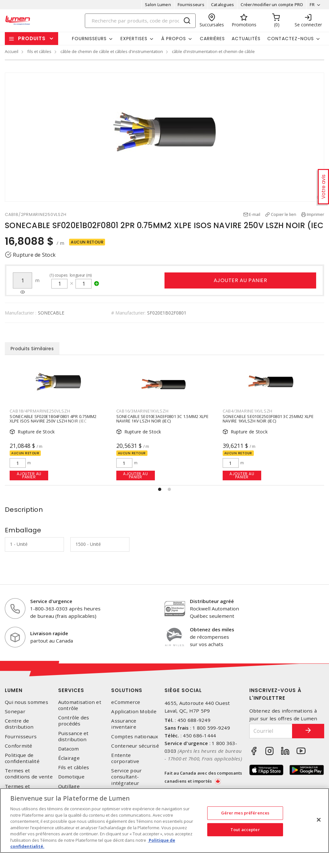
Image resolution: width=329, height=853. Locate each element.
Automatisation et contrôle (79, 705)
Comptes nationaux (134, 736)
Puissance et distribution (73, 736)
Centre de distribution (19, 724)
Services (71, 690)
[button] (159, 489)
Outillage (69, 786)
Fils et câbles (73, 767)
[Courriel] (271, 731)
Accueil (11, 51)
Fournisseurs (191, 4)
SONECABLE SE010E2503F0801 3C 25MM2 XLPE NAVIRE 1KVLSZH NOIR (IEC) (268, 419)
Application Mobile (133, 711)
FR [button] (312, 4)
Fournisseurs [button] (89, 38)
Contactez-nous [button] (290, 38)
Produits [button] (32, 38)
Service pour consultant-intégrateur (126, 777)
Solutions (126, 690)
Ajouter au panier (240, 280)
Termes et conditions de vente (29, 774)
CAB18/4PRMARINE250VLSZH (40, 411)
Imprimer (315, 214)
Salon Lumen (158, 4)
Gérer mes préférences (245, 813)
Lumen (13, 690)
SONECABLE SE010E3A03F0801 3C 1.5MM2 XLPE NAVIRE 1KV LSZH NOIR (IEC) (162, 419)
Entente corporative (125, 758)
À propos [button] (173, 38)
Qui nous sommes (26, 702)
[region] (164, 820)
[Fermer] (319, 820)
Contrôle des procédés (73, 721)
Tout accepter (245, 829)
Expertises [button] (133, 38)
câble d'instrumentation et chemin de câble (213, 51)
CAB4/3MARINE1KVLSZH (247, 411)
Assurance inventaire (123, 724)
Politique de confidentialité (22, 758)
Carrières (212, 38)
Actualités (246, 38)
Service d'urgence (51, 601)
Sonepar (15, 711)
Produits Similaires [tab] (32, 348)
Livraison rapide (49, 633)
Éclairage (69, 758)
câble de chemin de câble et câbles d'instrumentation (111, 51)
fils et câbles (39, 51)
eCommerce (125, 702)
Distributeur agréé (212, 601)
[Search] (140, 20)
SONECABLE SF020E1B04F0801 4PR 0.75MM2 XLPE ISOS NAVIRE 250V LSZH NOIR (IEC (53, 419)
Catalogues (222, 4)
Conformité (18, 746)
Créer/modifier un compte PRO (272, 4)
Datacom (68, 749)
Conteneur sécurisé (135, 746)
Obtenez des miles (212, 629)
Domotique (71, 777)
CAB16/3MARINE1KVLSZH (142, 411)
